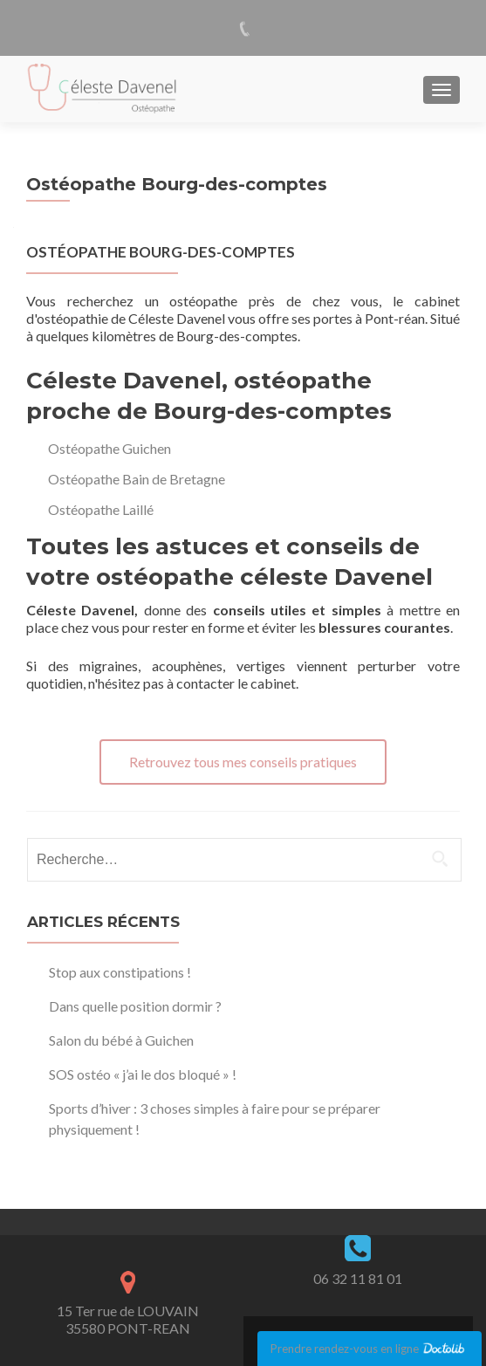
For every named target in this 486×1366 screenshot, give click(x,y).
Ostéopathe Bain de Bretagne (136, 478)
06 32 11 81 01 (357, 1278)
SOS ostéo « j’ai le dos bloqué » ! (142, 1074)
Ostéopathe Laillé (101, 509)
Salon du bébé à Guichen (121, 1040)
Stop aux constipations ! (120, 972)
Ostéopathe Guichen (109, 448)
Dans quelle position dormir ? (135, 1006)
